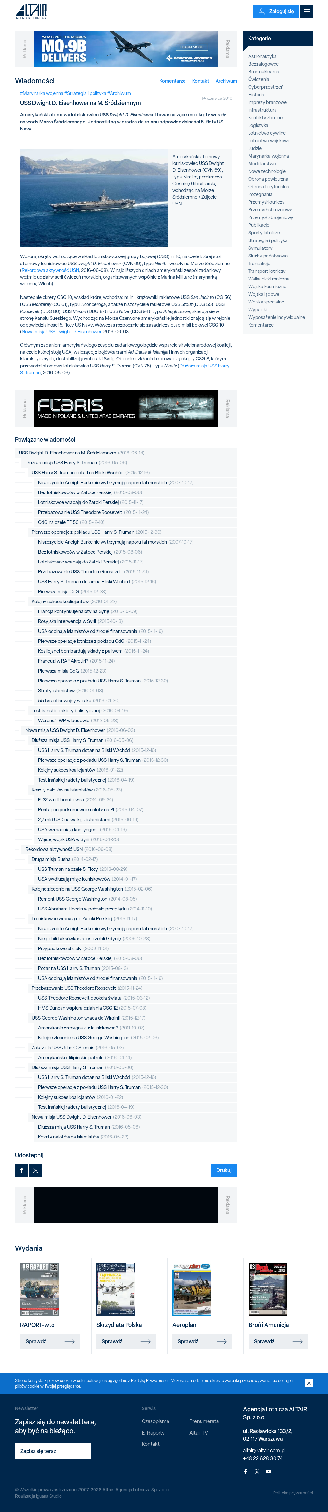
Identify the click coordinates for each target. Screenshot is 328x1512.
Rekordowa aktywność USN (50, 270)
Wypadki (257, 309)
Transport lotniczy (267, 271)
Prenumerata (204, 1421)
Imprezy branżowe (267, 102)
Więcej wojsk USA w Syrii (78, 839)
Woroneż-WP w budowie (78, 720)
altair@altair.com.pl (264, 1450)
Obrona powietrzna (268, 179)
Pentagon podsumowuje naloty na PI (91, 810)
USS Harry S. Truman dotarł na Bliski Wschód (91, 472)
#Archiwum (119, 93)
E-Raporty (153, 1432)
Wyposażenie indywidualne (276, 317)
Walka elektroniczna (269, 279)
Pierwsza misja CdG (72, 591)
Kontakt (200, 80)
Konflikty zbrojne (265, 117)
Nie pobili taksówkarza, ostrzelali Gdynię (94, 938)
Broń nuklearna (263, 71)
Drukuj (224, 1170)
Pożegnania (260, 194)
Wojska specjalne (266, 302)
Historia (256, 94)
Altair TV (198, 1432)
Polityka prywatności (292, 1493)
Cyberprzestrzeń (265, 87)
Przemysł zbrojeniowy (270, 217)
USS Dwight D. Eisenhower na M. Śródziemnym (82, 453)
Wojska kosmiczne (267, 286)
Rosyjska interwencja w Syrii (80, 621)
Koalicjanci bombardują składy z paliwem (93, 651)
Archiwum (226, 80)
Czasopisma (155, 1421)
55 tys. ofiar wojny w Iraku (79, 700)
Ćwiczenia (258, 79)
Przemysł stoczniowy (270, 210)
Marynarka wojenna (268, 156)
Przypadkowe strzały (73, 948)
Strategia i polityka (268, 240)
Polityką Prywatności (150, 1380)
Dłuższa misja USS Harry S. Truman (76, 463)
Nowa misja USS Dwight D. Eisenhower (61, 331)
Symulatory (260, 248)
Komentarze (173, 80)
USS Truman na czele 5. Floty (82, 869)
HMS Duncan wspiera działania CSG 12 (92, 1008)
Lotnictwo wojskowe (269, 141)
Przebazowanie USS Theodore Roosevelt (93, 512)
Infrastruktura (262, 110)
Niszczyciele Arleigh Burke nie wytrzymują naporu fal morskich (116, 482)
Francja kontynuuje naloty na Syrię (88, 611)
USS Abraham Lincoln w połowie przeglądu (95, 909)
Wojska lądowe (263, 294)
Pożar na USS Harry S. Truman (83, 968)
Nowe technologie (267, 171)
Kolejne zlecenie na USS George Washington (92, 889)
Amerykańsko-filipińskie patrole (85, 1057)
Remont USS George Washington (87, 899)
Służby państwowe (268, 256)
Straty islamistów (70, 691)
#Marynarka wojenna (41, 93)
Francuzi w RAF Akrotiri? (76, 661)
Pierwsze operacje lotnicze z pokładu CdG (94, 641)
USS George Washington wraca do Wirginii (89, 1018)
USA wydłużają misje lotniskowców (87, 879)
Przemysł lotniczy (266, 202)
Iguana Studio (49, 1496)
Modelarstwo (262, 164)
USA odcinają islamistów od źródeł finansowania (100, 631)
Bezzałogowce (263, 64)
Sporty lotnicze (264, 233)
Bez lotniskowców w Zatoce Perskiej (90, 492)
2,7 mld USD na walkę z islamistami (88, 819)
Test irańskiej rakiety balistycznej (80, 710)
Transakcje (259, 263)
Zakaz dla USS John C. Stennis (78, 1047)
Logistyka (258, 125)
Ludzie (255, 148)
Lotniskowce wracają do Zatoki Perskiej (91, 502)
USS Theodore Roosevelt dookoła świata (94, 998)
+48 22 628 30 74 (263, 1458)
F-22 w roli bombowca (75, 800)
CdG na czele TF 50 (71, 522)
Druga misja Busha (65, 859)
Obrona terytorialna (268, 187)
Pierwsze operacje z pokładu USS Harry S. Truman (97, 532)
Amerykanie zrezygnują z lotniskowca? (91, 1028)
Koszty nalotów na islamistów (77, 790)
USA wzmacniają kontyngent (82, 829)
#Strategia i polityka (85, 93)
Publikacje (258, 225)
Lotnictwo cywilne (267, 133)
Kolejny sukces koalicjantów (74, 601)
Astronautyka (262, 56)
